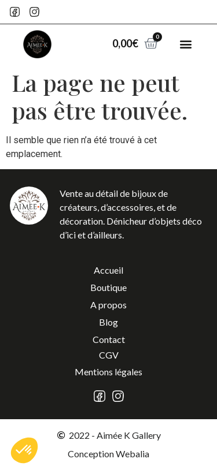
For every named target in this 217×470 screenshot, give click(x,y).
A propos (108, 304)
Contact (109, 339)
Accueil (108, 269)
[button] (185, 44)
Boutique (108, 287)
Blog (108, 321)
